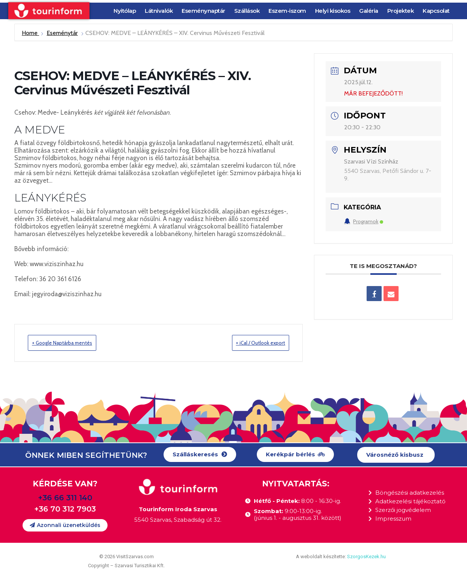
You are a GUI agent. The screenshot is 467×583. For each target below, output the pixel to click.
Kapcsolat (436, 10)
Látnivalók (159, 10)
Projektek (400, 10)
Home (30, 32)
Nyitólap (125, 10)
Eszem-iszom (287, 10)
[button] (200, 455)
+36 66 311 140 (65, 498)
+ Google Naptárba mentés (72, 342)
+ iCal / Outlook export (251, 342)
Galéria (368, 10)
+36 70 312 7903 (65, 509)
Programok (363, 221)
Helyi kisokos (332, 10)
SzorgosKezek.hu (366, 557)
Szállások (247, 10)
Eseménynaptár (203, 10)
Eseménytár (62, 32)
